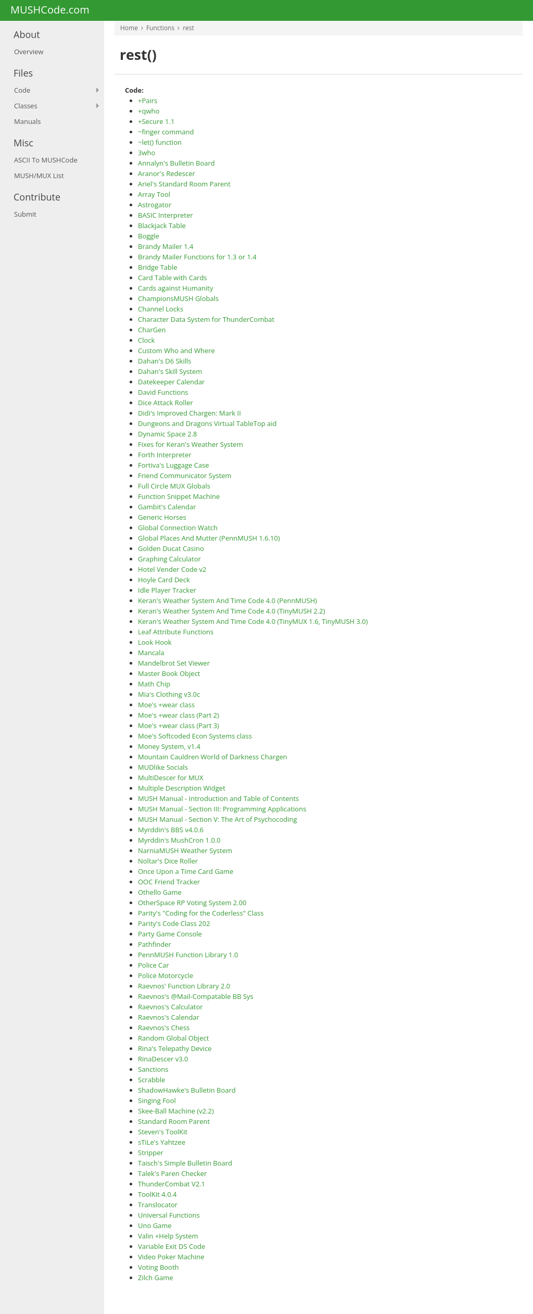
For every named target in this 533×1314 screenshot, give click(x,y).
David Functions (163, 392)
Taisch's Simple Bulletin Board (185, 1163)
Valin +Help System (168, 1236)
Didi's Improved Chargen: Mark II (189, 413)
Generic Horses (162, 517)
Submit (25, 214)
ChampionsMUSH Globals (178, 298)
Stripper (150, 1152)
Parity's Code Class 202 (174, 923)
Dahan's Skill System (170, 371)
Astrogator (154, 204)
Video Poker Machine (171, 1256)
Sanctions (153, 1069)
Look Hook (155, 642)
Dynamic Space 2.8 (167, 434)
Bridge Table (157, 267)
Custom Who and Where (176, 350)
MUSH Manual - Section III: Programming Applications (222, 809)
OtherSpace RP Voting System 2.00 (192, 902)
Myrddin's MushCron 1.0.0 (179, 840)
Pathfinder (154, 944)
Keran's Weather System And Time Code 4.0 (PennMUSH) (227, 600)
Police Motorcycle (165, 975)
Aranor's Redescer (166, 173)
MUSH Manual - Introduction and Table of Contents (218, 798)
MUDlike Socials (163, 767)
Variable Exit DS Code (171, 1246)
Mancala (151, 652)
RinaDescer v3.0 (163, 1058)
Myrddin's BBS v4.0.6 (171, 829)
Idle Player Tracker (167, 590)
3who (146, 152)
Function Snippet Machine (179, 496)
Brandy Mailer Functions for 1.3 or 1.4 (197, 256)
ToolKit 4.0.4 (157, 1194)
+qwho (148, 111)
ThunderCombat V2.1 (171, 1183)
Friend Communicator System (185, 475)
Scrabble (151, 1079)
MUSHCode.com (50, 10)
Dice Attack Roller (165, 402)
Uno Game (155, 1225)
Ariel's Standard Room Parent (184, 184)
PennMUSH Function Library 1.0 (188, 954)
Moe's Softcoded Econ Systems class (195, 736)
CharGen (152, 329)
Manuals (27, 121)
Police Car (153, 965)
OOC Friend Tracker (169, 881)
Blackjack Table (162, 225)
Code (22, 90)
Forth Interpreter (165, 454)
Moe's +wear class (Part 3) (178, 725)
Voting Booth (158, 1267)
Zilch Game (155, 1277)
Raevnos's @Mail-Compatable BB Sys (195, 996)
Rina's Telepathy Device (175, 1048)
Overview (28, 51)
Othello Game (160, 892)
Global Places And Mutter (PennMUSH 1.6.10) (209, 538)
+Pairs (147, 100)
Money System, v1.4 (169, 746)
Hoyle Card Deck (164, 579)
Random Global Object (173, 1038)
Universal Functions (169, 1215)
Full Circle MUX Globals (174, 486)
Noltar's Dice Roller (168, 861)
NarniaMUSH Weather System (185, 850)
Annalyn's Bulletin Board (176, 163)
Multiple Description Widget (181, 788)
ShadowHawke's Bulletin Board (187, 1090)
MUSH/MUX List (39, 175)
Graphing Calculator (169, 559)
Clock (146, 340)
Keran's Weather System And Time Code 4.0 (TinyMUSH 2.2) (231, 611)
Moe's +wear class (166, 704)
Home (129, 27)
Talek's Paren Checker (172, 1173)
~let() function (160, 142)
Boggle (148, 236)
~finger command (166, 131)
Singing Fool (157, 1100)
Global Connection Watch (178, 527)
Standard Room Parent (174, 1121)
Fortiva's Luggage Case (173, 465)
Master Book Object (169, 673)
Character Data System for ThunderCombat (206, 319)
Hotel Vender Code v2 (172, 569)
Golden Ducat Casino (171, 548)
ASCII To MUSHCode (46, 160)
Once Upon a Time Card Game (185, 871)
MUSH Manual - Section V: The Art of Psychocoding (217, 819)
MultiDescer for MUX (171, 777)
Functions (160, 27)
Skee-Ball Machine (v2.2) (176, 1111)
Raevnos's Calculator (170, 1006)
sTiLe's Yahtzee (161, 1142)
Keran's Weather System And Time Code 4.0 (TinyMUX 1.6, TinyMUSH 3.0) (253, 621)
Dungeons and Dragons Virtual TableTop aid (207, 423)
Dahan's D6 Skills (165, 361)
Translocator (157, 1204)
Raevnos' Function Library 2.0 (184, 986)
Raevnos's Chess (163, 1027)
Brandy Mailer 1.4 (166, 246)
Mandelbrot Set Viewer (174, 663)
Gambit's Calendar (167, 506)
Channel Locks (160, 309)
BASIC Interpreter (165, 215)
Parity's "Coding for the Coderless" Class (200, 913)
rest (188, 27)
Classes (25, 105)
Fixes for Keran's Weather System (190, 444)
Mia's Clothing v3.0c (169, 694)
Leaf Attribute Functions (175, 631)
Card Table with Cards (172, 277)
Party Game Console (170, 933)
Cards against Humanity (175, 288)
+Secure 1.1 (156, 121)
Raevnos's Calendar (168, 1017)
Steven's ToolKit (162, 1131)
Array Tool (154, 194)
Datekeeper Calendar (171, 381)
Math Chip (154, 684)
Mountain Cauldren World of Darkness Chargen (212, 756)
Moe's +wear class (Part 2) (178, 715)
